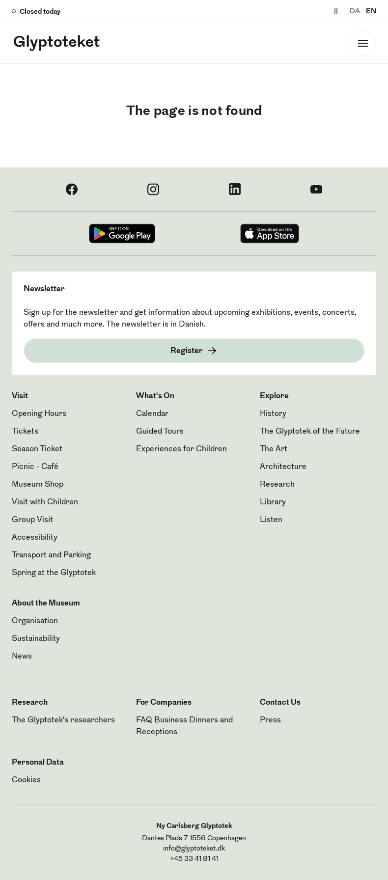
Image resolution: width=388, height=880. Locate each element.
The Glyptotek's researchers (63, 720)
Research (277, 485)
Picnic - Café (35, 467)
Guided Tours (160, 432)
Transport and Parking (51, 555)
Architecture (283, 467)
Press (270, 720)
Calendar (152, 414)
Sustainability (36, 639)
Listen (271, 520)
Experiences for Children (181, 449)
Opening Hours (39, 414)
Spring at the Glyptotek (54, 573)
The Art (273, 449)
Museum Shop (37, 485)
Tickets (25, 432)
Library (273, 502)
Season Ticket (37, 449)
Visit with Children (45, 502)
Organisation (35, 621)
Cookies (26, 780)
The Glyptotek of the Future (310, 432)
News (22, 656)
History (273, 414)
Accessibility (34, 538)
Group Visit (32, 520)
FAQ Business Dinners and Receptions (184, 726)
